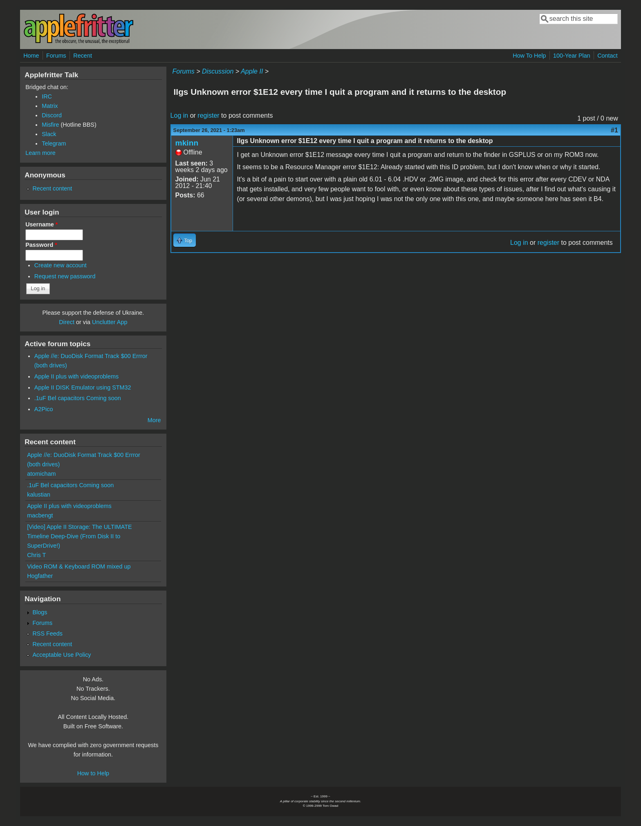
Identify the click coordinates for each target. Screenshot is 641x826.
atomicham (41, 473)
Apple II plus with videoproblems (76, 376)
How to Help (93, 773)
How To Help (529, 55)
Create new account (60, 265)
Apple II (252, 71)
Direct (66, 322)
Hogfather (40, 576)
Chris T (36, 555)
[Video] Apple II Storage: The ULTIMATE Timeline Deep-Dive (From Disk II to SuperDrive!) (79, 536)
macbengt (40, 515)
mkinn (187, 143)
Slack (49, 134)
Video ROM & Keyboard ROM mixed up (78, 566)
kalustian (38, 494)
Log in (179, 115)
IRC (47, 96)
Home (31, 55)
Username (41, 224)
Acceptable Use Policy (61, 654)
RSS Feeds (47, 633)
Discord (52, 115)
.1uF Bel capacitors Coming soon (77, 398)
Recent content (52, 188)
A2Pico (43, 409)
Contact (607, 55)
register (208, 115)
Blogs (39, 612)
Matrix (50, 106)
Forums (56, 55)
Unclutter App (109, 322)
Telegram (54, 143)
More (154, 420)
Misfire (50, 124)
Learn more (40, 153)
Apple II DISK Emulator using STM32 (82, 387)
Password (41, 245)
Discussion (217, 71)
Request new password (65, 276)
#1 (614, 130)
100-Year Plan (571, 55)
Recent (82, 55)
